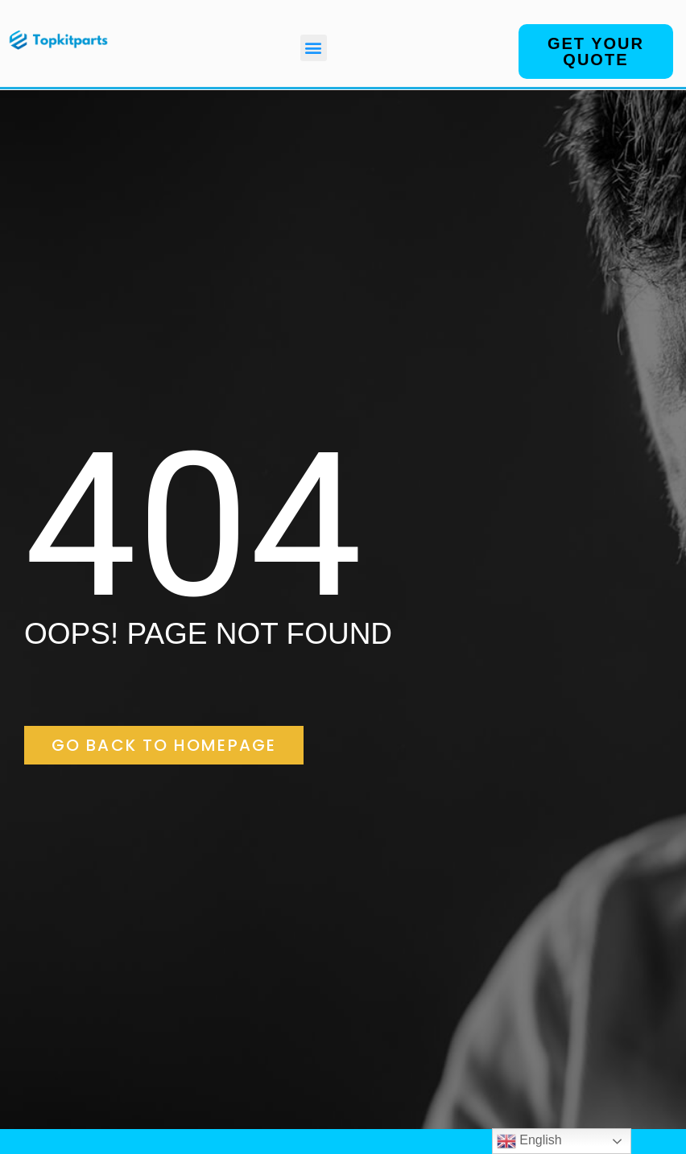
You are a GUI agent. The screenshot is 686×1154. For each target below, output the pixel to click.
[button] (313, 48)
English (529, 1141)
